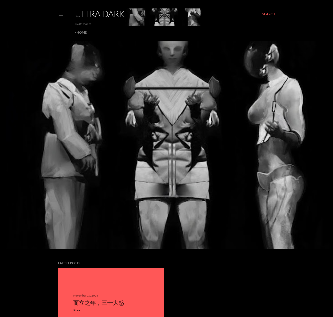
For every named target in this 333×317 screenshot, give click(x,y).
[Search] (268, 14)
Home (82, 32)
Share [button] (76, 310)
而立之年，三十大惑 (98, 302)
